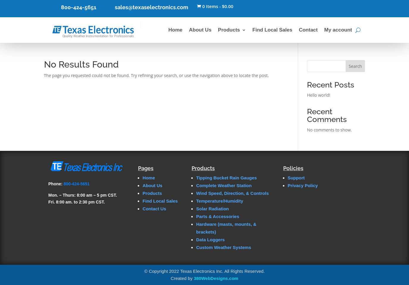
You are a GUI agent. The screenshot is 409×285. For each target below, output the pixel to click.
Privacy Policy (303, 185)
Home (175, 30)
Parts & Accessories (217, 216)
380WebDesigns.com (216, 278)
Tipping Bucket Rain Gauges (226, 177)
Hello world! (318, 95)
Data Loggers (210, 239)
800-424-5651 (78, 7)
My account (338, 30)
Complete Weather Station (223, 185)
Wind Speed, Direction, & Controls (232, 193)
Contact (308, 30)
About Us (200, 30)
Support (296, 177)
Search (355, 66)
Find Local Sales (272, 30)
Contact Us (154, 208)
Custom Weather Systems (223, 247)
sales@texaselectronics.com (151, 7)
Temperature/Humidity (219, 200)
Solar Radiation (212, 208)
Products (229, 30)
